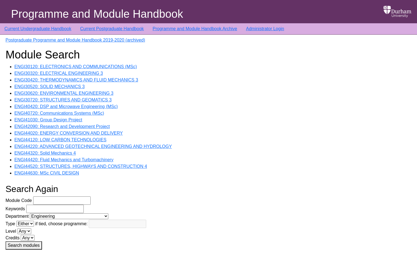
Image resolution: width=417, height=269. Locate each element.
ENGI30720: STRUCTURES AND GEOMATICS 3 (63, 100)
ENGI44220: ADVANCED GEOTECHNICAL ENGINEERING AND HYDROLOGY (93, 146)
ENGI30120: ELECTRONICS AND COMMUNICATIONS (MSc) (75, 66)
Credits (13, 237)
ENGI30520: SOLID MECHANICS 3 (49, 86)
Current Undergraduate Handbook (37, 28)
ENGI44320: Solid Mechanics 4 (45, 153)
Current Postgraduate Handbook (112, 28)
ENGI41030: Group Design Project (48, 119)
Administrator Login (265, 28)
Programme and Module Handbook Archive (195, 28)
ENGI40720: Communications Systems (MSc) (59, 113)
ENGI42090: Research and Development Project (62, 126)
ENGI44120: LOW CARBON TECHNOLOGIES (60, 139)
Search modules (24, 245)
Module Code (19, 200)
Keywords (15, 208)
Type (10, 223)
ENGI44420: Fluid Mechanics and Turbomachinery (63, 159)
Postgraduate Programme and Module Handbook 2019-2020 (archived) (75, 40)
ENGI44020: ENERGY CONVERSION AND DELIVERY (68, 133)
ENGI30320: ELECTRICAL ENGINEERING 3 (58, 73)
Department (17, 216)
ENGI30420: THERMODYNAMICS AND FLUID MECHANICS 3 (76, 80)
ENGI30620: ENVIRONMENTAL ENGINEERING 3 (63, 93)
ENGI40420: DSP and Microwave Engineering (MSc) (66, 106)
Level (11, 231)
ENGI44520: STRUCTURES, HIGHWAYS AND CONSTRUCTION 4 (80, 166)
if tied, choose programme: (61, 223)
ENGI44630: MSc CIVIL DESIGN (46, 173)
